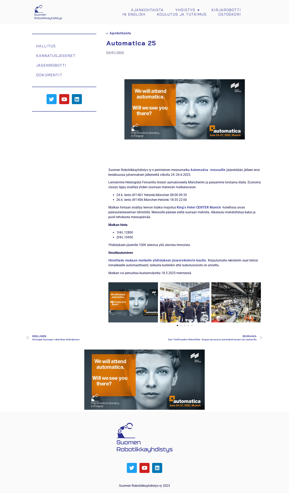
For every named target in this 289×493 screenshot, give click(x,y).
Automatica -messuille (208, 170)
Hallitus (46, 46)
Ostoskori (229, 14)
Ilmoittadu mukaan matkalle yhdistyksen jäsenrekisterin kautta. (157, 260)
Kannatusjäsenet (56, 55)
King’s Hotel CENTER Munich (199, 207)
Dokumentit (49, 74)
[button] (112, 302)
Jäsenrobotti (51, 65)
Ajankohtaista (147, 10)
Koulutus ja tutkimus (182, 14)
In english (133, 14)
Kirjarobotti (226, 10)
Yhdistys (187, 10)
